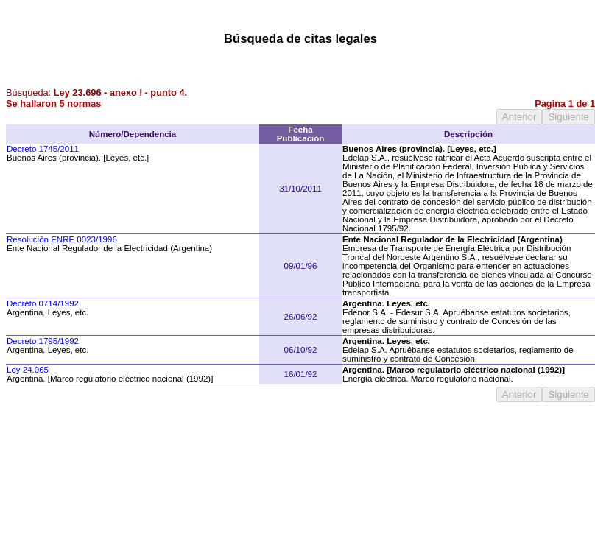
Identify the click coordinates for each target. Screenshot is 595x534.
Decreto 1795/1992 (43, 341)
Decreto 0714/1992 (43, 303)
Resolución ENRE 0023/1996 (62, 239)
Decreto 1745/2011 (43, 148)
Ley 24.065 (28, 369)
